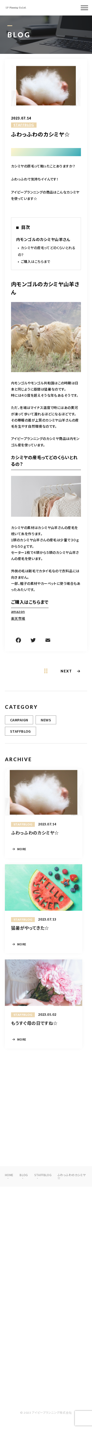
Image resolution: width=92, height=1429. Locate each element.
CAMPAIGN (19, 721)
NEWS (46, 721)
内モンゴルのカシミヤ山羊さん (43, 240)
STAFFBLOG (23, 125)
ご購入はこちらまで (35, 261)
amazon (18, 611)
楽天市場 (18, 618)
